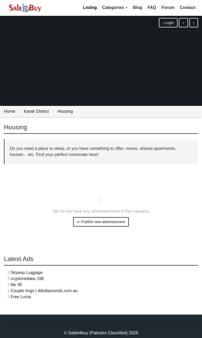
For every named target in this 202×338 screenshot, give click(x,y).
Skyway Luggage (27, 272)
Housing (65, 111)
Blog (137, 7)
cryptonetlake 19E (27, 278)
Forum (168, 7)
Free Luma (21, 297)
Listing (90, 7)
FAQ (152, 7)
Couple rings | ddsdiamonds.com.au (44, 290)
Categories (115, 7)
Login (168, 23)
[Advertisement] (101, 67)
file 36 (16, 284)
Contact (187, 7)
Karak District (36, 111)
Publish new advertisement (101, 222)
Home (9, 111)
